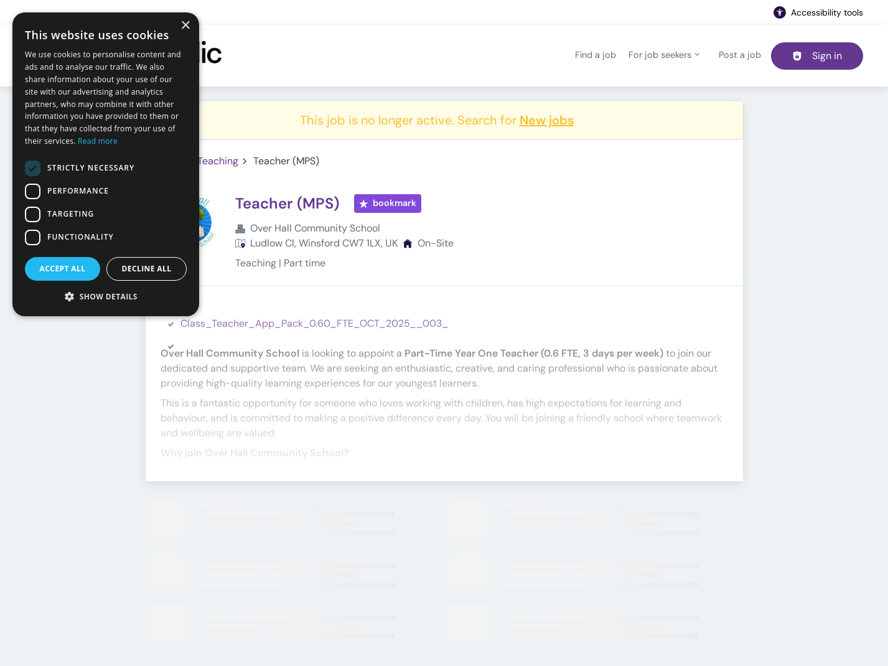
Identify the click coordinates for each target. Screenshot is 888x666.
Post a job (740, 54)
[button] (106, 296)
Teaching (217, 160)
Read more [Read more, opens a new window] (98, 141)
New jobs (547, 120)
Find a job (595, 54)
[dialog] (105, 164)
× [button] (185, 25)
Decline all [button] (147, 268)
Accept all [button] (63, 268)
